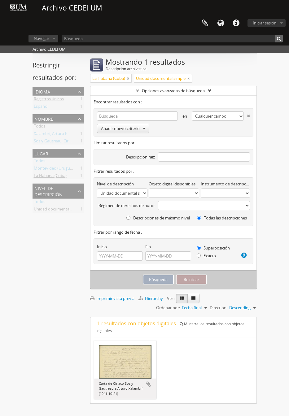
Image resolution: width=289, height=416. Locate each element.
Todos (39, 127)
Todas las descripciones (222, 218)
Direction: (218, 307)
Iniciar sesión (265, 23)
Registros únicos (49, 100)
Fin (148, 246)
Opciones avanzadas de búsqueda (173, 90)
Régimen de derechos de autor (127, 205)
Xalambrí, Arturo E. (51, 134)
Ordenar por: (168, 307)
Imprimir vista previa (112, 298)
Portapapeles (205, 23)
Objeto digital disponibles (172, 184)
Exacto (206, 255)
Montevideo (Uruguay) (55, 169)
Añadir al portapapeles (148, 384)
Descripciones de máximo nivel (158, 218)
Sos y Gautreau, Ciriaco (55, 142)
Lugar (41, 153)
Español (41, 107)
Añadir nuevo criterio (123, 128)
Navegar (41, 38)
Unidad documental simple (58, 210)
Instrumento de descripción (225, 184)
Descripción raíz (140, 157)
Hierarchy (151, 298)
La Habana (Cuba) (50, 177)
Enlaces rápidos (236, 23)
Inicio (102, 246)
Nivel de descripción (48, 191)
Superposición (213, 248)
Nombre (43, 118)
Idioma (220, 23)
